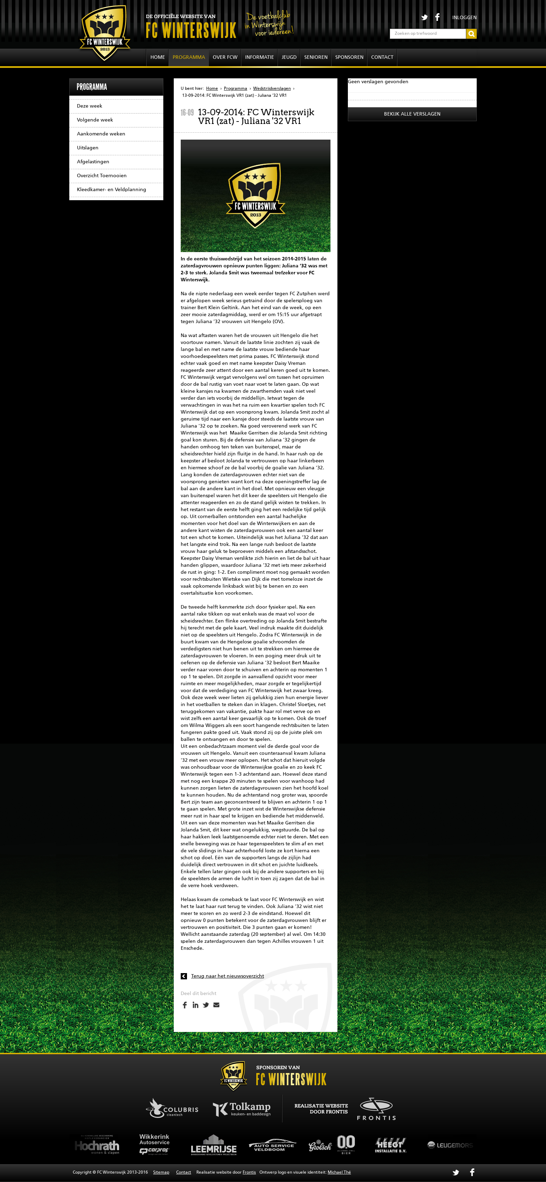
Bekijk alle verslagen (412, 114)
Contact (382, 57)
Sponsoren (349, 57)
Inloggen (464, 17)
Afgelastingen (93, 161)
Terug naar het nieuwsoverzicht (227, 976)
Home (157, 57)
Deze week (89, 106)
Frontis (249, 1173)
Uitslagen (88, 148)
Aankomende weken (101, 134)
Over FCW (225, 57)
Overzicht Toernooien (102, 175)
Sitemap (161, 1173)
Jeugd (289, 57)
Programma (189, 57)
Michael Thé (339, 1173)
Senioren (316, 57)
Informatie (259, 57)
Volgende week (95, 120)
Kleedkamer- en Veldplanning (111, 189)
